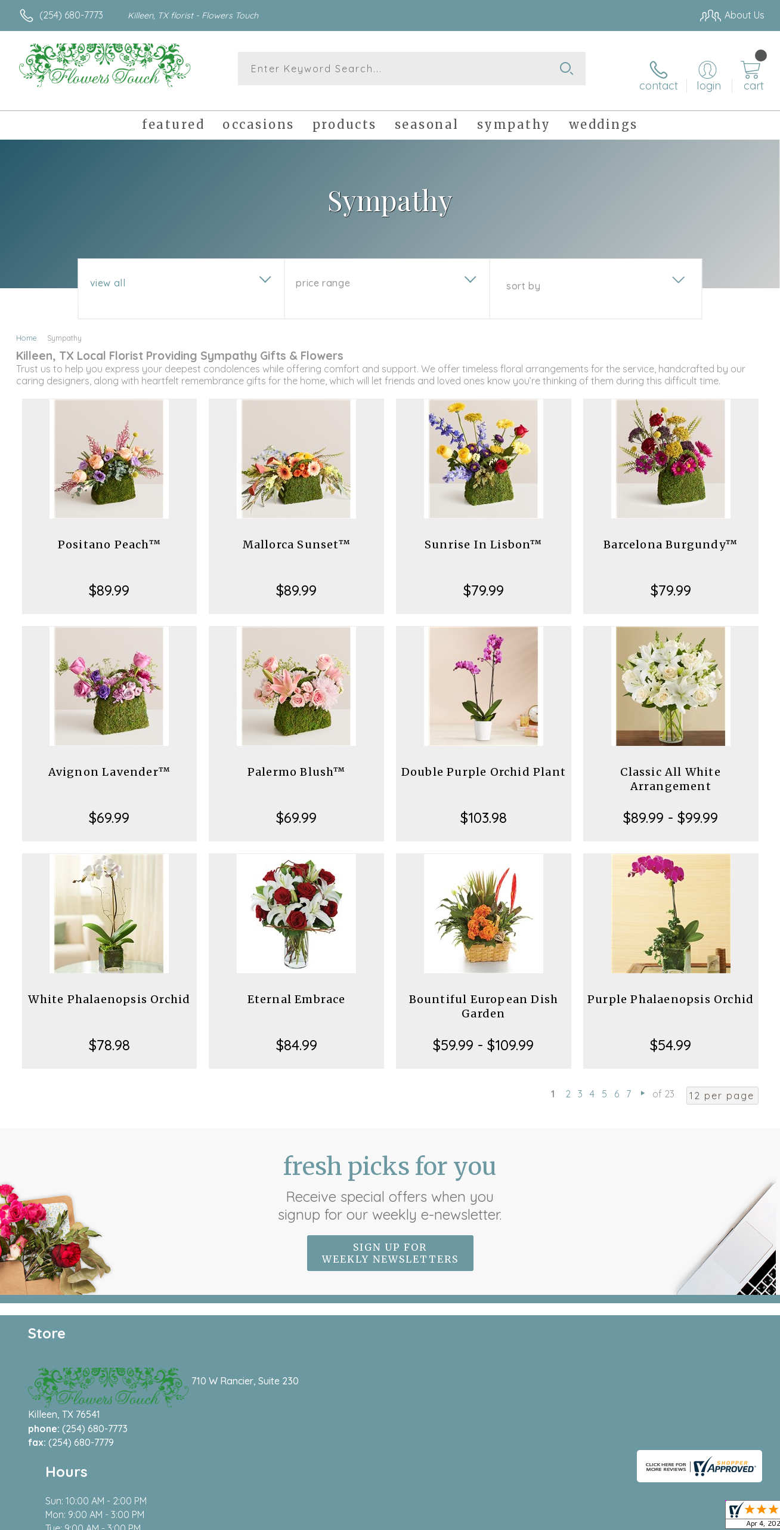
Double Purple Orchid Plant (483, 761)
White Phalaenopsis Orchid (109, 988)
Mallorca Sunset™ (297, 534)
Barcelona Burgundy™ (670, 534)
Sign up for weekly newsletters (390, 1242)
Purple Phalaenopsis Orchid (670, 988)
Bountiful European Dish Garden (484, 996)
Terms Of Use (501, 1518)
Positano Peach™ (109, 534)
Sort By (523, 275)
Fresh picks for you (390, 1176)
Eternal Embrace (296, 988)
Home (26, 327)
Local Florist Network (656, 1518)
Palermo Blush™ (296, 761)
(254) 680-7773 (71, 15)
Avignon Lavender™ (109, 761)
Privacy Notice (571, 1518)
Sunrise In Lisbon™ (484, 534)
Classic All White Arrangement (670, 768)
